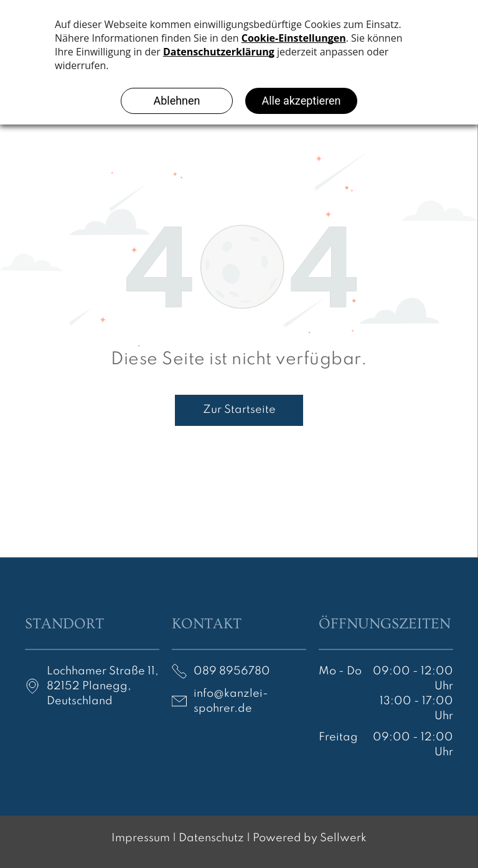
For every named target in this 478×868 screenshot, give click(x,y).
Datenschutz (211, 838)
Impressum (140, 838)
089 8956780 (232, 671)
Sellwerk (343, 838)
